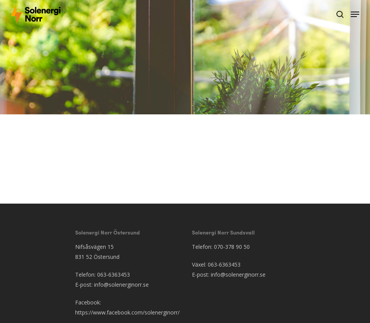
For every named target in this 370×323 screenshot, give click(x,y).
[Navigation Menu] (355, 14)
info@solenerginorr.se (121, 284)
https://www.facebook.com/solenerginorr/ (127, 312)
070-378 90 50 (232, 246)
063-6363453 (113, 274)
